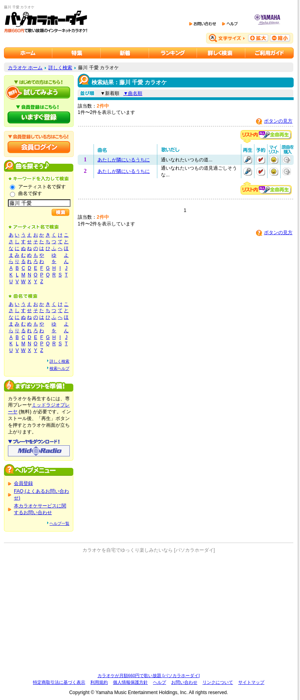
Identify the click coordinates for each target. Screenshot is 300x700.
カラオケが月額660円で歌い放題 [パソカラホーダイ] (148, 675)
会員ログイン (39, 147)
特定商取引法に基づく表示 (59, 682)
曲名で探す (30, 193)
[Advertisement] (149, 613)
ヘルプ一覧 (59, 523)
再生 (247, 160)
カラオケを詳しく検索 (221, 53)
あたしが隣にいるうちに (123, 160)
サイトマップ (251, 682)
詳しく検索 (60, 67)
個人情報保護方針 (130, 682)
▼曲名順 (132, 93)
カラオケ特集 (76, 53)
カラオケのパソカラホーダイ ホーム (28, 53)
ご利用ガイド (269, 53)
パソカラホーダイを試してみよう (39, 92)
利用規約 (99, 682)
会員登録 (23, 483)
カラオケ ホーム (25, 67)
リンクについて (218, 682)
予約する (260, 160)
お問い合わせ (184, 682)
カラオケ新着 (125, 53)
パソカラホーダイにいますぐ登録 (39, 117)
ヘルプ (159, 682)
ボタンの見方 (278, 121)
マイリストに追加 (273, 160)
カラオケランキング (173, 53)
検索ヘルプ (59, 368)
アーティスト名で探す (42, 186)
